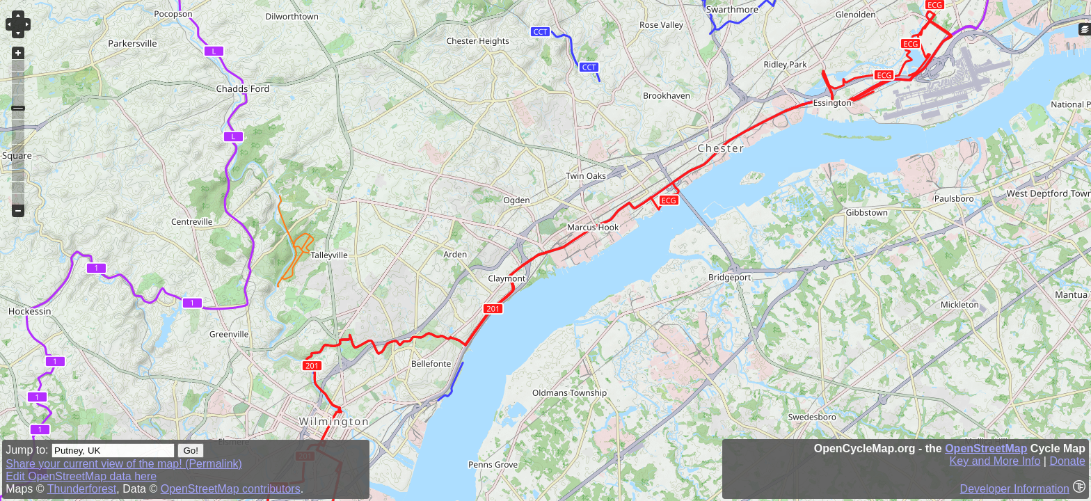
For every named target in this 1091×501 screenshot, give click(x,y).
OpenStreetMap (986, 448)
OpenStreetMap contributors (231, 489)
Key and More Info (995, 461)
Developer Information (1014, 489)
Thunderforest (82, 489)
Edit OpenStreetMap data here (81, 476)
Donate (1067, 461)
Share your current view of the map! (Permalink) (124, 464)
